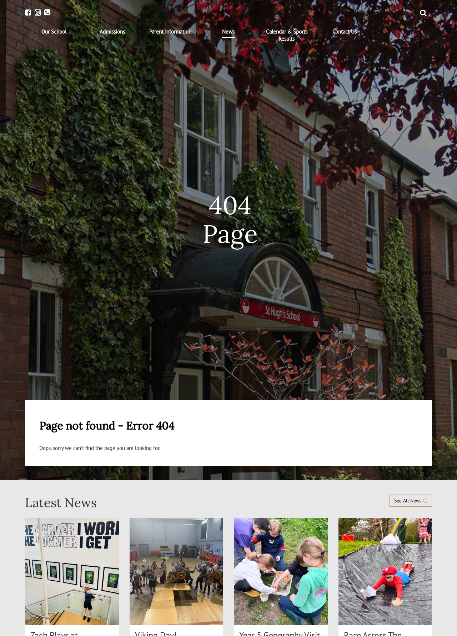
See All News (410, 500)
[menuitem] (54, 32)
